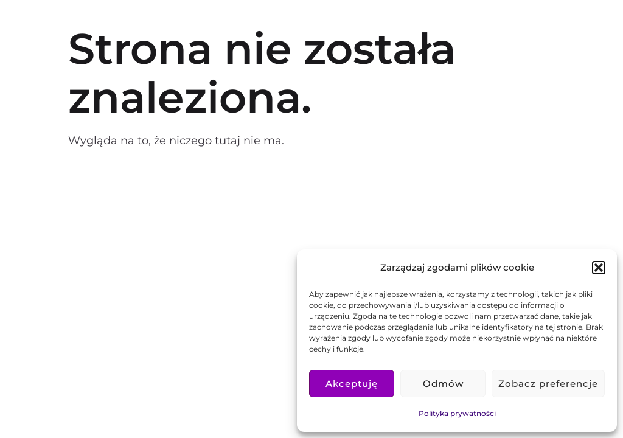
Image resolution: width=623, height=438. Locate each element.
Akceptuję (351, 383)
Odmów (443, 383)
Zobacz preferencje (548, 383)
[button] (599, 268)
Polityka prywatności (457, 413)
